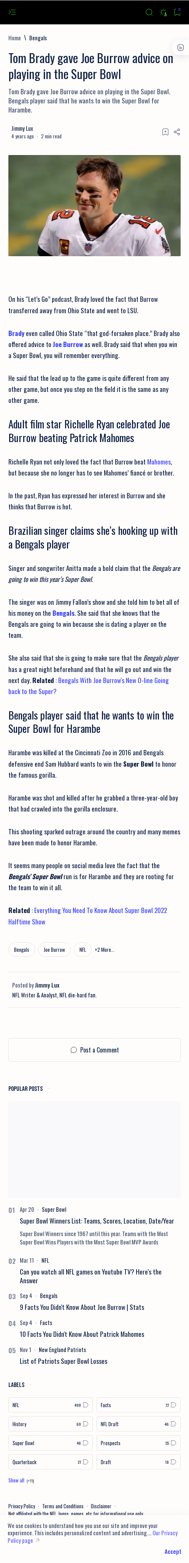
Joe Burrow (68, 344)
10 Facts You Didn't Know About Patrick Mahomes (82, 1334)
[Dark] (163, 12)
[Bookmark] (177, 12)
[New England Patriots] (62, 1349)
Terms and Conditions (63, 1506)
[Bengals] (38, 37)
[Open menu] (12, 12)
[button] (104, 949)
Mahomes (159, 461)
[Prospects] (139, 1442)
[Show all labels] (21, 1480)
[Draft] (139, 1461)
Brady (16, 333)
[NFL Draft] (139, 1423)
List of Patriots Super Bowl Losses (63, 1361)
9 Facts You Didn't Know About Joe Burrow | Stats (82, 1307)
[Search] (149, 12)
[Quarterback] (50, 1461)
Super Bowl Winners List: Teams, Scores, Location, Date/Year (97, 1220)
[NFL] (83, 949)
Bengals (63, 613)
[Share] (177, 132)
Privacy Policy (21, 1506)
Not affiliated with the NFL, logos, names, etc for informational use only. (76, 1513)
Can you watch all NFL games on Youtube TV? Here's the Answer (91, 1276)
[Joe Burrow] (54, 949)
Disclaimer (101, 1506)
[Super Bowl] (54, 1209)
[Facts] (46, 1322)
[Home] (14, 37)
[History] (50, 1423)
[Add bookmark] (165, 132)
